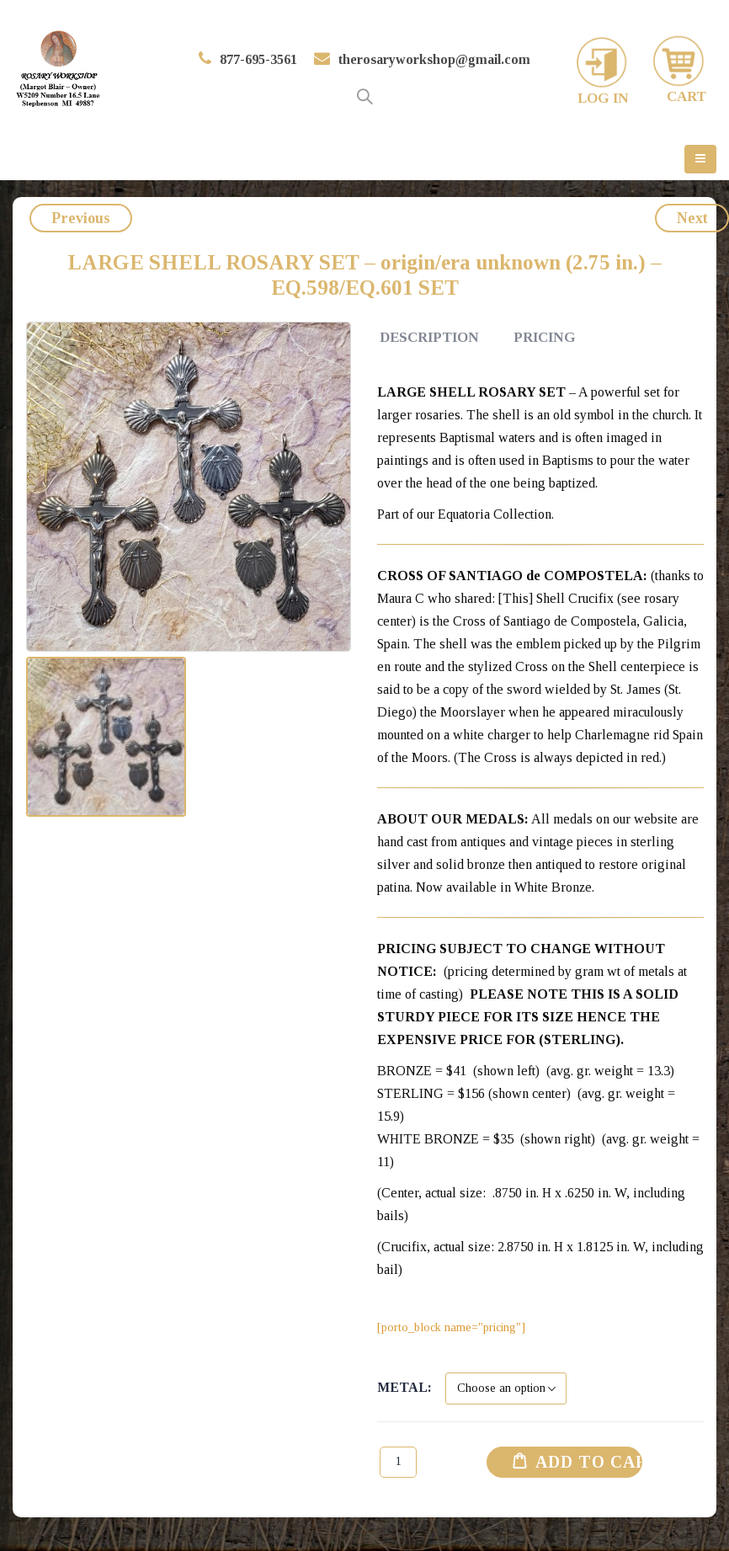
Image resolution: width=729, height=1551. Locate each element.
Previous (80, 218)
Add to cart (589, 1461)
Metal (402, 1387)
